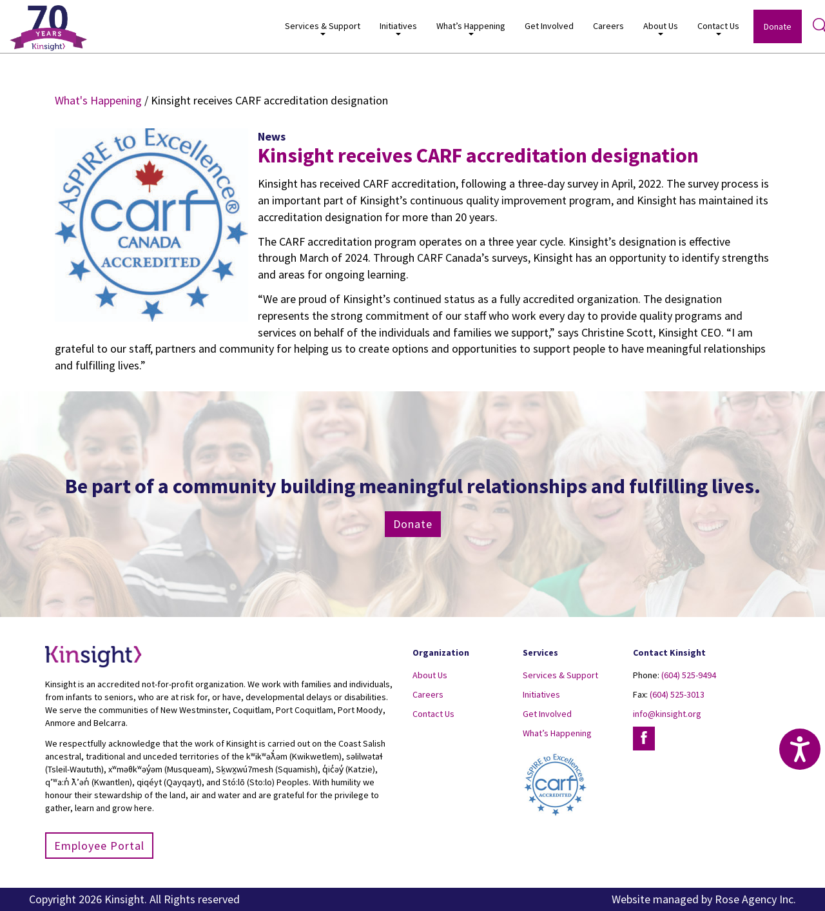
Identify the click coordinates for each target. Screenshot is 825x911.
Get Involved (549, 26)
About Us (660, 28)
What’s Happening (470, 28)
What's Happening (98, 100)
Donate (777, 26)
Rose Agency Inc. (755, 899)
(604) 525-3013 (677, 694)
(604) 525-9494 (688, 675)
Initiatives (398, 28)
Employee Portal (99, 845)
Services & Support (322, 28)
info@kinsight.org (667, 714)
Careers (608, 26)
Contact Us (718, 28)
